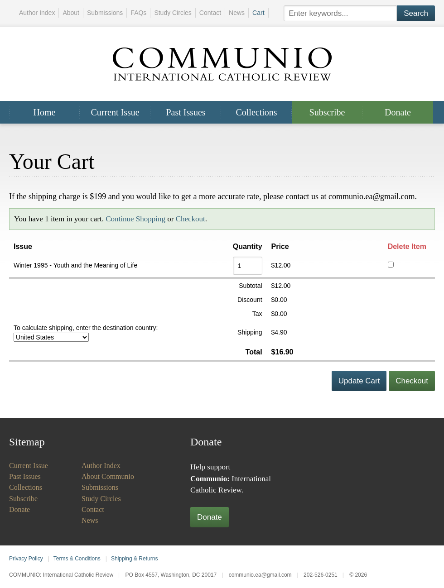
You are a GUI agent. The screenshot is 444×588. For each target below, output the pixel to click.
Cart (258, 12)
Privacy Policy (26, 558)
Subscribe (327, 112)
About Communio (108, 476)
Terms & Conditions (77, 558)
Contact (210, 12)
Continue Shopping (135, 219)
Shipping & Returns (134, 558)
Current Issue (115, 112)
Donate (398, 112)
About (71, 12)
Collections (256, 112)
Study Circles (172, 12)
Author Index (37, 12)
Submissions (105, 12)
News (237, 12)
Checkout (190, 219)
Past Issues (185, 112)
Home (45, 112)
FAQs (138, 12)
